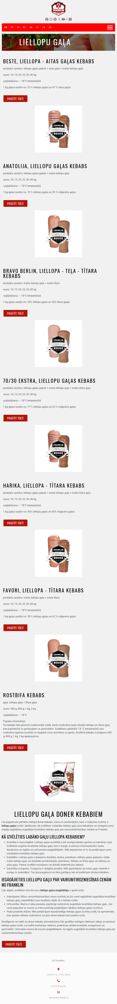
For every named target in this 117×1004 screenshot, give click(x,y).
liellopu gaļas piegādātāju (54, 890)
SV (50, 27)
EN (5, 27)
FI (18, 27)
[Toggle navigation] (110, 27)
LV (43, 27)
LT (37, 27)
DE (31, 27)
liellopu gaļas (9, 825)
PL (24, 27)
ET (12, 27)
